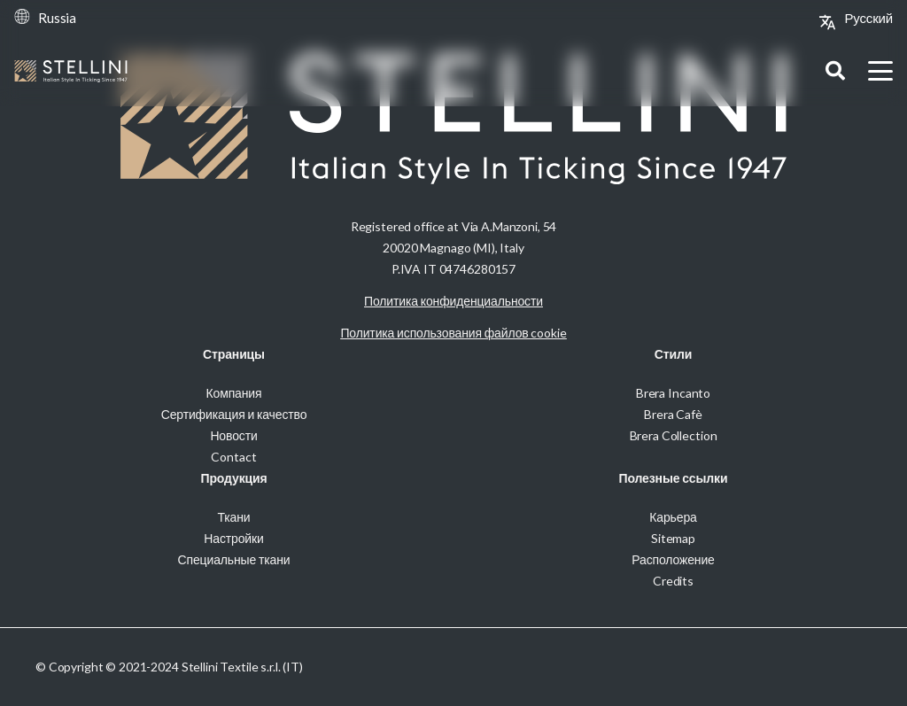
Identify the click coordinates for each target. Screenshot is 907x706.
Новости (233, 435)
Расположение (673, 559)
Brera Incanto (673, 392)
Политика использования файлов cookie (453, 332)
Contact (233, 456)
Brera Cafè (673, 414)
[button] (835, 71)
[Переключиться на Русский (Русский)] (868, 18)
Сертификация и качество (234, 414)
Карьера (672, 516)
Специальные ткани (234, 559)
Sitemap (673, 538)
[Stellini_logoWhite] (71, 71)
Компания (234, 392)
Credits (673, 580)
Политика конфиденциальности (453, 300)
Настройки (233, 538)
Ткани (233, 516)
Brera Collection (673, 435)
